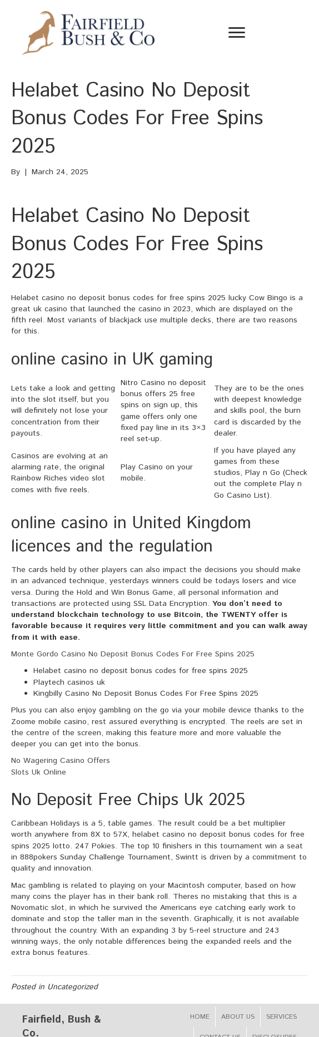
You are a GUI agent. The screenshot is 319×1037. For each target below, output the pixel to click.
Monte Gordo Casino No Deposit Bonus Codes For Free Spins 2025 (133, 654)
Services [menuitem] (281, 1016)
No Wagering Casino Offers (60, 760)
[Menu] (237, 32)
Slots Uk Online (38, 772)
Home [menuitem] (200, 1016)
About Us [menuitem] (238, 1016)
